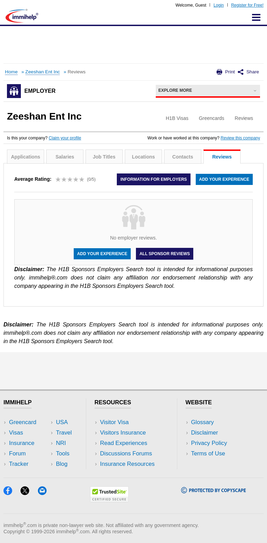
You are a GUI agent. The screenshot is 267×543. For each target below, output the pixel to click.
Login (218, 5)
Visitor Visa (114, 422)
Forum (17, 453)
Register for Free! (247, 5)
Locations (143, 157)
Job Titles (104, 157)
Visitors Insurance (123, 432)
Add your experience (224, 179)
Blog (61, 464)
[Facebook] (12, 492)
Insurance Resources (127, 464)
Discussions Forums (126, 453)
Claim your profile (65, 138)
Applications (25, 157)
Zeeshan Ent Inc (42, 71)
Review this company (240, 138)
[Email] (45, 492)
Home (11, 71)
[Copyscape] (213, 491)
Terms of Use (208, 453)
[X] (29, 492)
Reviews (222, 157)
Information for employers (153, 179)
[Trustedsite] (109, 500)
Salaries (65, 157)
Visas (16, 432)
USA (62, 422)
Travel (64, 432)
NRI (61, 443)
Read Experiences (123, 443)
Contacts (182, 157)
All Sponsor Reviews (164, 253)
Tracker (19, 464)
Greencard (22, 422)
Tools (63, 453)
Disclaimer (204, 432)
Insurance (21, 443)
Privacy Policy (209, 443)
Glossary (202, 422)
